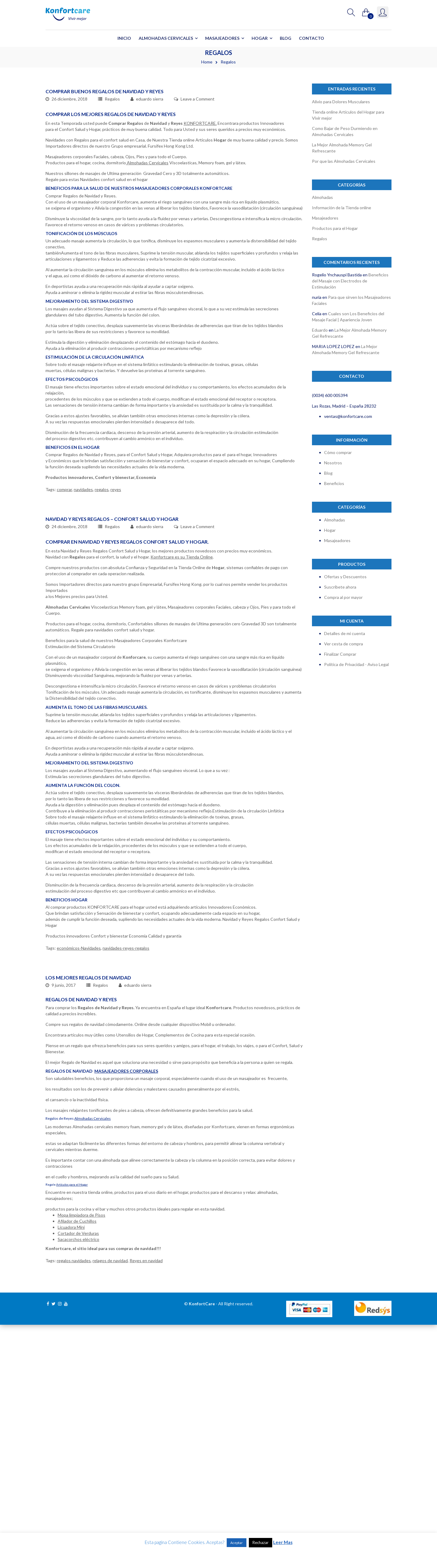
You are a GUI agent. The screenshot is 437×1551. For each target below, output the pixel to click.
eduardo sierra (149, 182)
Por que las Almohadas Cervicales (343, 161)
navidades (83, 572)
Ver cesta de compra (343, 643)
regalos (102, 572)
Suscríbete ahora (340, 586)
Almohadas (322, 197)
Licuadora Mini (71, 1453)
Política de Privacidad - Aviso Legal (356, 664)
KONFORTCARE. (200, 206)
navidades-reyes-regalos (126, 1085)
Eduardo (320, 330)
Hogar (260, 38)
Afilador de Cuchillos (77, 1447)
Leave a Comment (198, 182)
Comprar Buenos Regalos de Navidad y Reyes (105, 174)
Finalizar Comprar (340, 654)
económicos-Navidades (79, 1085)
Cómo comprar (338, 452)
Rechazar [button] (260, 1542)
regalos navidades (74, 1486)
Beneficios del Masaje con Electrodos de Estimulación (350, 280)
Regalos (112, 182)
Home (206, 61)
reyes (115, 572)
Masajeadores (222, 38)
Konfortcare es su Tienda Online (182, 694)
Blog (285, 38)
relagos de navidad (110, 1486)
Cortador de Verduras (78, 1459)
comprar (64, 572)
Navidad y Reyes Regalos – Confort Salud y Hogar (112, 657)
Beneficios (334, 483)
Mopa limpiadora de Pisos (81, 1441)
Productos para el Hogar (335, 228)
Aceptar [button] (236, 1543)
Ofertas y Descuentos (345, 576)
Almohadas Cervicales (166, 38)
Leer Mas (283, 1542)
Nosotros (333, 462)
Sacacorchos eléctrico (78, 1465)
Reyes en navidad (146, 1486)
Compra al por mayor (343, 597)
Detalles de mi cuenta (344, 633)
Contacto (311, 38)
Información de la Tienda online (341, 207)
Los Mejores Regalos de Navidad (88, 1204)
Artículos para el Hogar (72, 1411)
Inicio (124, 38)
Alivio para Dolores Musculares (341, 101)
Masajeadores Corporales (126, 1297)
